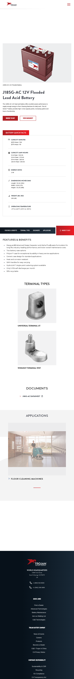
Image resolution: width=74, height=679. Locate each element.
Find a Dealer (39, 605)
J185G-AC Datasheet (31, 396)
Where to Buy (10, 118)
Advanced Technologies (39, 609)
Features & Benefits (11, 230)
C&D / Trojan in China (39, 648)
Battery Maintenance (39, 612)
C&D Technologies (39, 620)
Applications (47, 230)
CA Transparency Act (39, 677)
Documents (36, 230)
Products (39, 641)
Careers (39, 637)
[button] (68, 4)
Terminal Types (25, 230)
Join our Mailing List (39, 616)
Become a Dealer (39, 645)
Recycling (39, 670)
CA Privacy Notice (39, 652)
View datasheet (28, 118)
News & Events (39, 634)
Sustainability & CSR (39, 666)
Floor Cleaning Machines (25, 478)
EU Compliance (39, 674)
